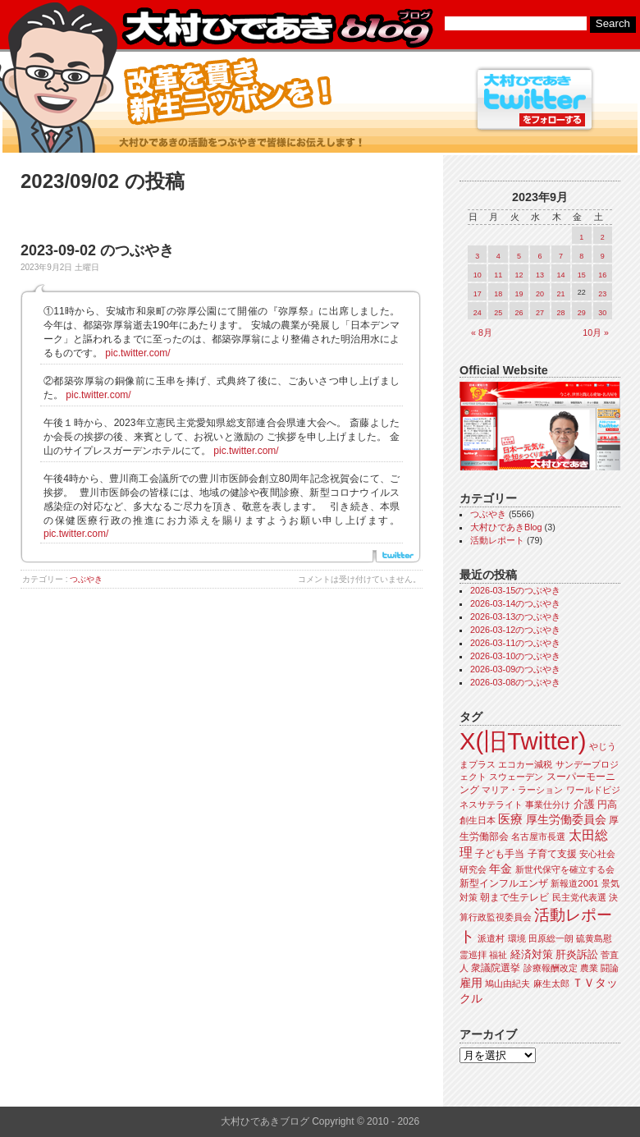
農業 (589, 968)
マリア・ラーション (522, 790)
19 (519, 294)
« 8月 (481, 332)
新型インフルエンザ (503, 883)
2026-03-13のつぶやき (515, 616)
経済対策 (531, 954)
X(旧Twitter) (522, 740)
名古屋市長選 (538, 836)
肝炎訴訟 (576, 954)
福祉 (498, 955)
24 (477, 313)
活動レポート (497, 540)
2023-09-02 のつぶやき (97, 250)
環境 (517, 938)
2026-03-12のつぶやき (515, 630)
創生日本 (477, 820)
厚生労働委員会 (566, 820)
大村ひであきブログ (277, 27)
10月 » (596, 332)
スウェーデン (516, 777)
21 (560, 294)
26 (519, 313)
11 (498, 275)
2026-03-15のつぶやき (515, 590)
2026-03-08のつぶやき (515, 682)
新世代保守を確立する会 (565, 869)
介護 (584, 804)
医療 (510, 819)
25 (498, 313)
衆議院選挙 (495, 968)
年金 (500, 869)
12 (519, 275)
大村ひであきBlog (506, 527)
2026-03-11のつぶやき (515, 643)
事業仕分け (547, 804)
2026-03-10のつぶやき (515, 656)
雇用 (470, 982)
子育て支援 (552, 854)
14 (560, 275)
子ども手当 (499, 854)
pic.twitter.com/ (137, 353)
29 (582, 313)
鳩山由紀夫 (507, 983)
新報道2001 (574, 883)
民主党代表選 (579, 897)
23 (602, 294)
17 (477, 294)
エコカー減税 (525, 764)
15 (582, 275)
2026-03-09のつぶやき (515, 669)
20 (540, 294)
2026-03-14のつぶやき (515, 603)
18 (498, 294)
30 (602, 313)
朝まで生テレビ (514, 897)
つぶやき (86, 579)
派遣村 (491, 938)
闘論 (610, 968)
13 (540, 275)
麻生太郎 (551, 983)
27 (540, 313)
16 (602, 275)
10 (477, 275)
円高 (607, 804)
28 (560, 313)
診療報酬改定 (550, 968)
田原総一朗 (551, 938)
